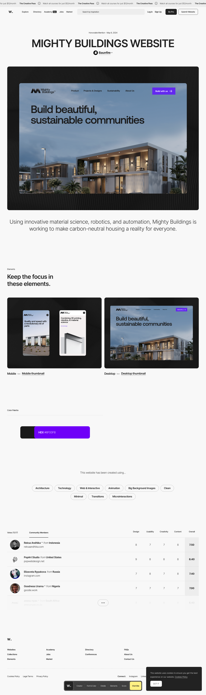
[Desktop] (151, 333)
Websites (11, 649)
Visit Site (135, 686)
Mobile (11, 373)
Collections (12, 654)
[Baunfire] (103, 53)
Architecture (42, 488)
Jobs (61, 12)
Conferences (91, 654)
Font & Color (91, 686)
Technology (64, 488)
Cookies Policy (13, 676)
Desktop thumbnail (133, 373)
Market (69, 12)
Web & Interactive (90, 488)
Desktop (109, 373)
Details (103, 686)
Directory (37, 12)
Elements (113, 686)
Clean (167, 488)
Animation (114, 488)
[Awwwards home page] (69, 686)
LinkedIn (144, 676)
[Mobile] (54, 333)
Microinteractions (122, 496)
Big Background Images (141, 488)
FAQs (126, 649)
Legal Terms (28, 676)
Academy (50, 12)
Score (124, 686)
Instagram (133, 676)
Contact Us (129, 659)
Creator (79, 686)
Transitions (98, 496)
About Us (128, 654)
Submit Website (188, 12)
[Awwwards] (11, 12)
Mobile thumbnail (33, 373)
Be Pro (171, 12)
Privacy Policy (42, 676)
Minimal (78, 496)
